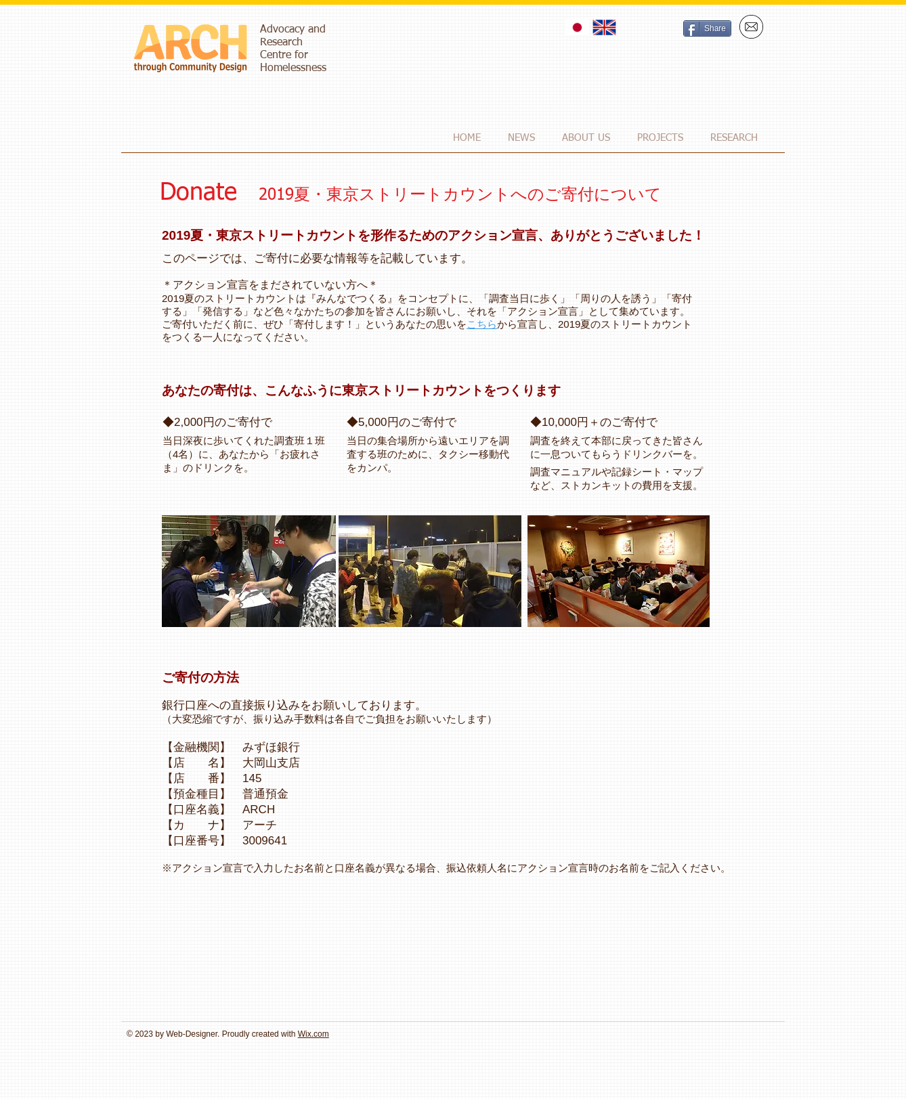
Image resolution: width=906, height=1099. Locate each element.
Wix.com (313, 1034)
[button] (586, 138)
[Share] (707, 28)
